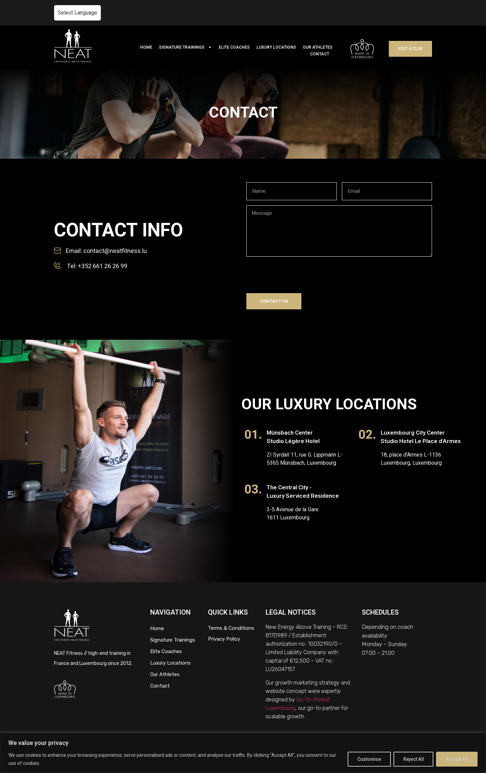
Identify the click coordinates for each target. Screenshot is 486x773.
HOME (146, 47)
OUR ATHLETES (317, 47)
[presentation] (297, 275)
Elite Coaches (166, 651)
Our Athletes (165, 674)
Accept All (457, 759)
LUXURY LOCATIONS (276, 47)
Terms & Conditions (231, 628)
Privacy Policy (224, 639)
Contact (160, 686)
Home (157, 628)
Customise (369, 759)
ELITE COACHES (234, 47)
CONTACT (319, 54)
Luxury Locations (170, 663)
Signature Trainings (172, 640)
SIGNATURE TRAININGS (185, 47)
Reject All (413, 759)
